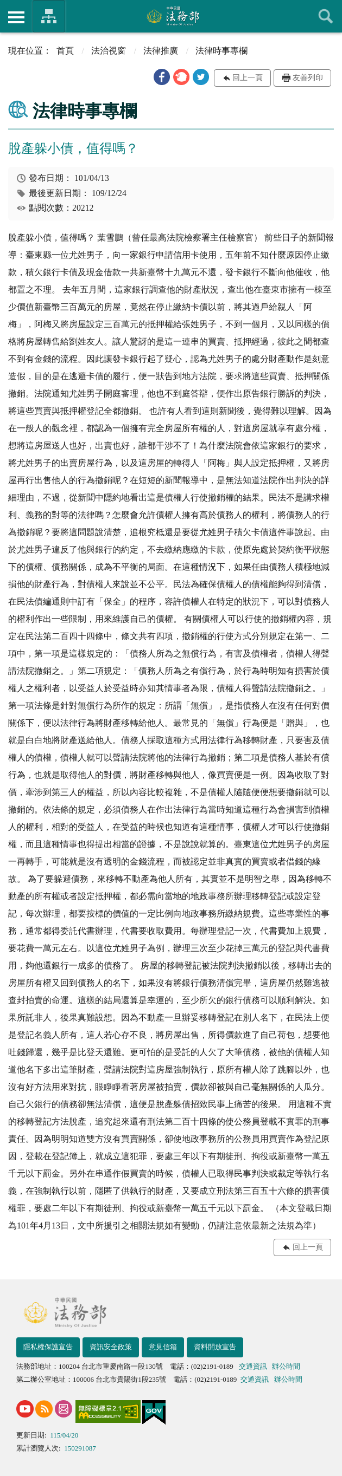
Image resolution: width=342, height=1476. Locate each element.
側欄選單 (16, 17)
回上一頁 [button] (247, 78)
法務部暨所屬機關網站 (49, 16)
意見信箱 (163, 1347)
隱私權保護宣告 (48, 1347)
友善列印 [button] (308, 78)
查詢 (325, 16)
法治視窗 (108, 50)
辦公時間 (286, 1366)
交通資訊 (253, 1366)
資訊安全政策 (111, 1347)
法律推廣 (160, 50)
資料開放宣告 (215, 1347)
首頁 (65, 50)
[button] (162, 77)
